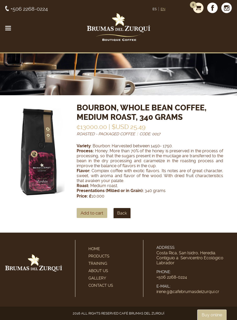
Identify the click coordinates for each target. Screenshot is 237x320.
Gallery (97, 278)
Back (122, 213)
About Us (98, 270)
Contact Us (100, 285)
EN (163, 9)
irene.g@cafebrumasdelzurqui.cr (187, 291)
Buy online (212, 314)
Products (98, 256)
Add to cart (92, 213)
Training (97, 263)
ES (155, 9)
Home (94, 248)
